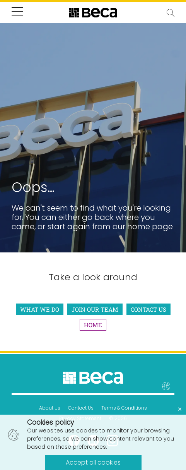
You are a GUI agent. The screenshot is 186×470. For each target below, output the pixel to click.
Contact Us (148, 309)
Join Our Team (95, 309)
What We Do (39, 309)
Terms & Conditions (124, 408)
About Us (49, 408)
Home (93, 325)
